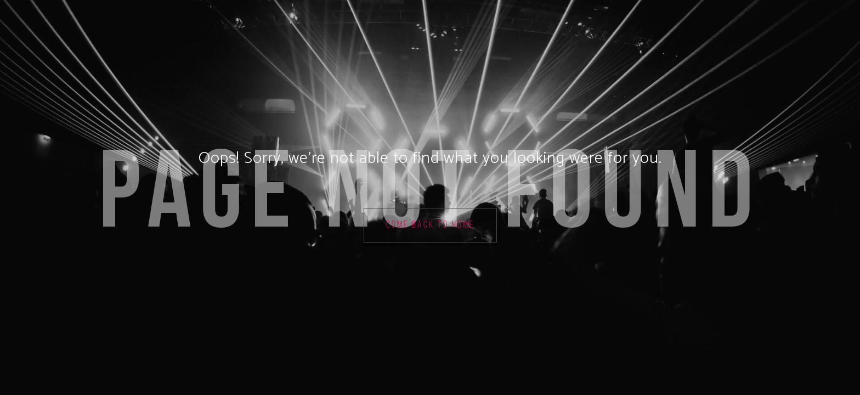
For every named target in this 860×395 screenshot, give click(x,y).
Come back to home (430, 225)
